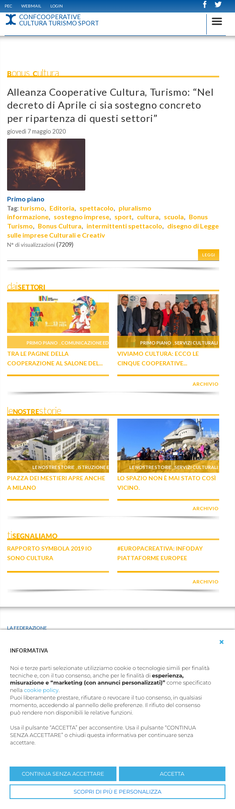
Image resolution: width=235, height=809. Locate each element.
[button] (222, 642)
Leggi (208, 255)
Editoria (61, 208)
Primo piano (26, 199)
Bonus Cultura (60, 226)
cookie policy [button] (41, 690)
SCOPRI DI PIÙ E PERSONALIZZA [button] (117, 792)
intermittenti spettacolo (124, 226)
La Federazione (27, 628)
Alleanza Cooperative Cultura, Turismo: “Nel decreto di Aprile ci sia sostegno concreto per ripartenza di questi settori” (110, 105)
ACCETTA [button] (172, 774)
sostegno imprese (81, 217)
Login (56, 5)
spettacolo (96, 208)
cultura (148, 217)
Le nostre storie (53, 467)
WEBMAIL (31, 5)
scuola (174, 217)
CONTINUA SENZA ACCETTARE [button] (63, 774)
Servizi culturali (196, 342)
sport (123, 217)
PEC (8, 5)
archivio (205, 384)
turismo (32, 208)
